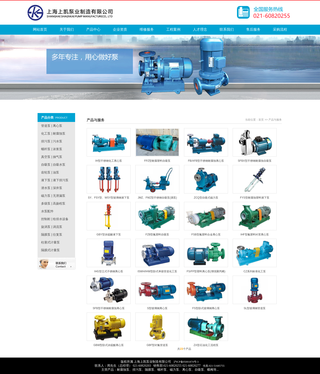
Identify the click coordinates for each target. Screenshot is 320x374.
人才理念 (200, 29)
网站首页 (40, 29)
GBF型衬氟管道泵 (157, 345)
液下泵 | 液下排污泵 (54, 180)
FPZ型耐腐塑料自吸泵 (157, 160)
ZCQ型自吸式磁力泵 (206, 197)
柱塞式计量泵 (50, 242)
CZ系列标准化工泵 (255, 271)
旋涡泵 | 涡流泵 (51, 227)
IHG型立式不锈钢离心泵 (108, 271)
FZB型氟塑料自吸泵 (157, 234)
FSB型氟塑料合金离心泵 (205, 234)
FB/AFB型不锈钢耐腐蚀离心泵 (206, 160)
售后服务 (253, 29)
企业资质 (120, 29)
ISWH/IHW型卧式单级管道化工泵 (157, 271)
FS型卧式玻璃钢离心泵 (206, 308)
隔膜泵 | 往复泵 (51, 234)
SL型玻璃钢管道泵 (255, 308)
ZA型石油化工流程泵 (206, 345)
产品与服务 (275, 119)
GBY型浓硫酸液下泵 (108, 234)
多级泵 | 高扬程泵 (53, 203)
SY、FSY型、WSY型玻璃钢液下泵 (109, 197)
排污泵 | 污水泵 (51, 141)
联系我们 (227, 29)
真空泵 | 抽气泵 (51, 157)
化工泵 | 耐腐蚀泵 (53, 133)
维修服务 (147, 29)
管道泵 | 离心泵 (51, 125)
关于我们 (67, 29)
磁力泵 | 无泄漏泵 (53, 195)
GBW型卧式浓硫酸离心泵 (109, 345)
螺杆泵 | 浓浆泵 (51, 149)
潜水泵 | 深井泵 (51, 188)
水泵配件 (47, 211)
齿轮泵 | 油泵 (50, 172)
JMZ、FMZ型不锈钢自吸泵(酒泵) (157, 197)
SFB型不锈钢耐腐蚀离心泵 (108, 308)
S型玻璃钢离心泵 (157, 308)
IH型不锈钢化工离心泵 (108, 160)
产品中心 (93, 29)
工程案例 (173, 29)
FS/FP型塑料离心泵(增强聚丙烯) (206, 271)
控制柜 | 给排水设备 (54, 219)
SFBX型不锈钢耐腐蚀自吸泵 (254, 160)
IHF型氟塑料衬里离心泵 (254, 234)
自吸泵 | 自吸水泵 (53, 164)
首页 (261, 119)
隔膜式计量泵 (50, 250)
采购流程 (280, 29)
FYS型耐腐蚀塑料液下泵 (254, 197)
